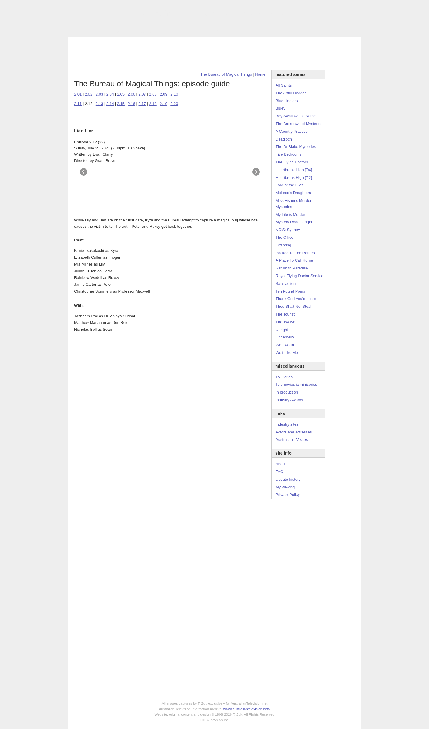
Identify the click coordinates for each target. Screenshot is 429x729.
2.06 (131, 94)
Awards (144, 31)
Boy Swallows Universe (296, 116)
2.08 (152, 94)
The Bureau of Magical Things (226, 74)
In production (287, 392)
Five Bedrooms (288, 154)
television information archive (214, 13)
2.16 (131, 104)
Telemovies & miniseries (296, 384)
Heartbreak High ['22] (294, 177)
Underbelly (285, 337)
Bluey (280, 108)
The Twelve (285, 322)
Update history (288, 479)
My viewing (285, 487)
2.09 (163, 94)
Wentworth (285, 345)
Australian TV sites (292, 439)
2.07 (142, 94)
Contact (202, 31)
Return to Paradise (292, 268)
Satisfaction (286, 283)
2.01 (78, 94)
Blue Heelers (287, 101)
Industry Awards (289, 400)
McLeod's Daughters (293, 193)
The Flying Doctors (292, 162)
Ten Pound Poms (290, 291)
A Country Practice (292, 131)
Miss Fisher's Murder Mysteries (293, 203)
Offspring (283, 245)
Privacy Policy (288, 494)
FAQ (279, 471)
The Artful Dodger (291, 93)
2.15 (121, 104)
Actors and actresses (294, 432)
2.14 (110, 104)
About (281, 464)
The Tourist (285, 314)
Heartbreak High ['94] (294, 170)
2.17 (142, 104)
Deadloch (284, 139)
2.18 (152, 104)
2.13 (99, 104)
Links (162, 31)
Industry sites (287, 424)
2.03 (99, 94)
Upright (282, 329)
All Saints (284, 85)
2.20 (174, 104)
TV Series (122, 31)
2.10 (174, 94)
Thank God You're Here (296, 298)
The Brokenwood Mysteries (299, 123)
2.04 (110, 94)
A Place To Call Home (294, 260)
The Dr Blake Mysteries (296, 146)
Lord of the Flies (289, 185)
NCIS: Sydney (288, 229)
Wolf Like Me (287, 352)
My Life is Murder (290, 214)
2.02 (88, 94)
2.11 (78, 104)
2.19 (163, 104)
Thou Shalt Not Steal (293, 306)
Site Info (181, 31)
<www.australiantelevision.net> (246, 709)
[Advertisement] (214, 53)
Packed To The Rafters (295, 253)
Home (260, 74)
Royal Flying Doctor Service (299, 276)
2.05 (121, 94)
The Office (284, 237)
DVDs (221, 31)
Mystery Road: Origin (294, 222)
